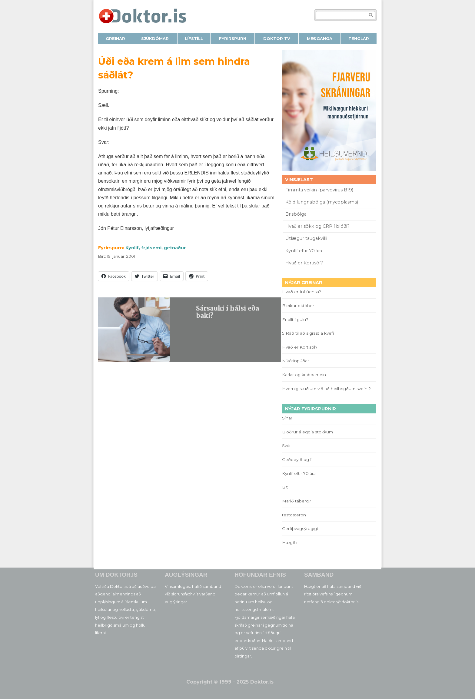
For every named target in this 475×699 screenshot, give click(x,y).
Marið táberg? (296, 501)
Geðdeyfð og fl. (298, 459)
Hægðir (290, 542)
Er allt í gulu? (296, 319)
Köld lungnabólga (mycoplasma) (321, 202)
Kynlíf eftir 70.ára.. (304, 250)
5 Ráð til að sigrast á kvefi (308, 333)
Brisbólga (296, 214)
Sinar (287, 418)
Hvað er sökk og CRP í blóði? (317, 226)
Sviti (286, 445)
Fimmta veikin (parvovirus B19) (319, 190)
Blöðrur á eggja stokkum (307, 431)
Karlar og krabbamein (304, 374)
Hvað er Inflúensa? (301, 291)
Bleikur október (298, 305)
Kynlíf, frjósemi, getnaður (155, 247)
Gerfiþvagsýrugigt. (300, 528)
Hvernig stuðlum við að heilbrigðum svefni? (326, 388)
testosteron (294, 514)
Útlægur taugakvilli (306, 238)
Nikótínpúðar (295, 360)
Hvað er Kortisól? (304, 263)
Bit (285, 487)
